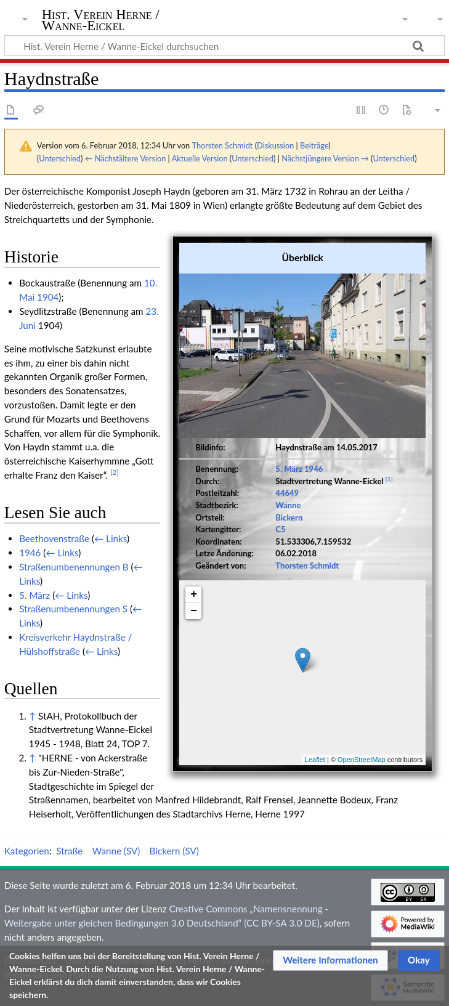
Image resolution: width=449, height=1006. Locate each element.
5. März (288, 469)
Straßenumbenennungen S (73, 608)
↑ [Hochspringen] (32, 715)
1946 (313, 469)
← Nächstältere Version (125, 158)
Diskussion (275, 145)
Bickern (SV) (174, 850)
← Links (110, 538)
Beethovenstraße (54, 538)
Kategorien (26, 850)
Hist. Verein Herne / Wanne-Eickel (101, 20)
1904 (48, 296)
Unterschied (60, 158)
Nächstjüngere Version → (325, 158)
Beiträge (314, 145)
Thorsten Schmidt (307, 565)
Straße (69, 850)
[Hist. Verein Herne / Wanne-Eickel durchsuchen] (224, 45)
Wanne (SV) (116, 850)
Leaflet (315, 759)
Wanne (288, 505)
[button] (330, 960)
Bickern (288, 517)
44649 (287, 493)
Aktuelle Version (200, 158)
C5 (280, 529)
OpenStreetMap (362, 759)
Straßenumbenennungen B (73, 566)
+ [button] (193, 594)
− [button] (193, 611)
